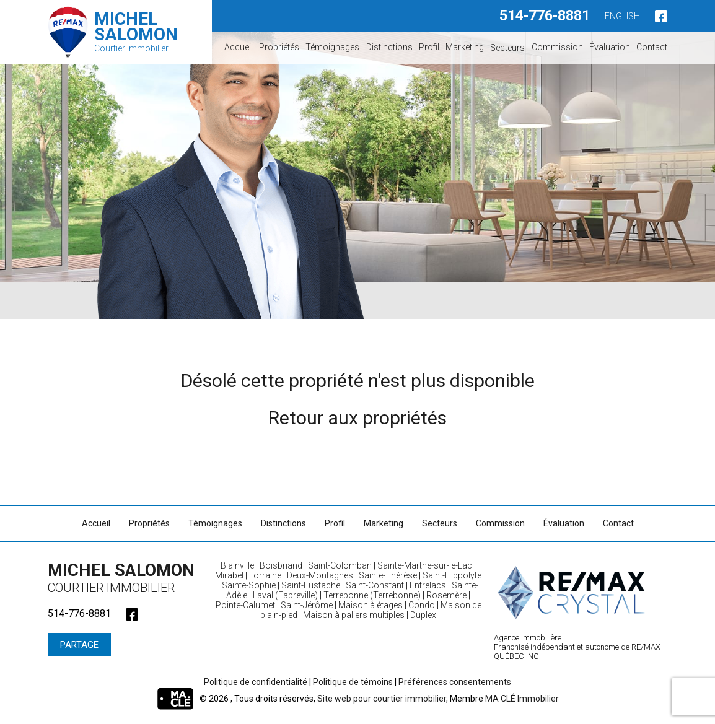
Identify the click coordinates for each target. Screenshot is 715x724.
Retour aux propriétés (357, 418)
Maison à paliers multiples (354, 615)
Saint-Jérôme (307, 605)
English (622, 16)
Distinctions (389, 47)
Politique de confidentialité (255, 682)
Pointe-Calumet (245, 605)
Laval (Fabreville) (285, 595)
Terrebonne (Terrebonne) (372, 595)
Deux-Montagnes (320, 575)
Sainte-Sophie (249, 585)
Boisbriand (281, 565)
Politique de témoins (353, 682)
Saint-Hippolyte (452, 575)
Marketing (464, 47)
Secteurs (507, 47)
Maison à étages (370, 605)
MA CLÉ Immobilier (522, 699)
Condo (421, 605)
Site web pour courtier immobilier (381, 699)
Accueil (238, 47)
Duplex (423, 615)
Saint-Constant (375, 585)
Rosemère (446, 595)
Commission (557, 47)
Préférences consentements (454, 682)
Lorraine (265, 575)
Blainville (237, 565)
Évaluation (609, 47)
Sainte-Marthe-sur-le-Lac (424, 565)
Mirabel (229, 575)
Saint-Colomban (340, 565)
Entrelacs (428, 585)
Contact (651, 47)
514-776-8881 (544, 15)
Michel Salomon (125, 577)
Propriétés (279, 47)
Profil (429, 47)
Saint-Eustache (310, 585)
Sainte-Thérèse (388, 575)
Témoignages (332, 47)
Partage (79, 644)
